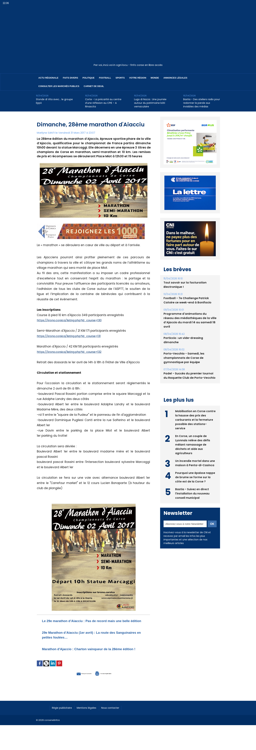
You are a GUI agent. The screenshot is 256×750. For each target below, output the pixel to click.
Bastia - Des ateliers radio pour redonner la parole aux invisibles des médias (201, 103)
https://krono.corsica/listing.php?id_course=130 (72, 320)
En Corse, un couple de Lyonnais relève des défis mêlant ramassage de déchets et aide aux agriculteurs (193, 444)
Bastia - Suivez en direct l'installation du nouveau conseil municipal (192, 493)
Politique (89, 77)
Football (105, 77)
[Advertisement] (128, 36)
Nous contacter (118, 717)
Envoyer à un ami (75, 683)
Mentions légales (91, 717)
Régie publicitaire (63, 717)
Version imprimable (111, 683)
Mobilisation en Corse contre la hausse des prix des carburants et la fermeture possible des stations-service (195, 419)
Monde (155, 77)
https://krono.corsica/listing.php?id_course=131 (71, 336)
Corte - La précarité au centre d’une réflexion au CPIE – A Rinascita (103, 103)
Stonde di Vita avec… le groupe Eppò (54, 101)
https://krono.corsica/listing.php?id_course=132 (72, 352)
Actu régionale (48, 77)
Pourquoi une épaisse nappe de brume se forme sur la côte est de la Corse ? (195, 476)
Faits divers (70, 77)
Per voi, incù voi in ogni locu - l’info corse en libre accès (128, 65)
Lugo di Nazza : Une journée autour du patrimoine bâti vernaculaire (150, 103)
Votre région (137, 77)
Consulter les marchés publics (58, 86)
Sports (120, 77)
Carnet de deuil (94, 86)
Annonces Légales (175, 77)
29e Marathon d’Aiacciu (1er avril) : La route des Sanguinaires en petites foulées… (89, 639)
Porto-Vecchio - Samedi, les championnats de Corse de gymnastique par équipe (183, 358)
